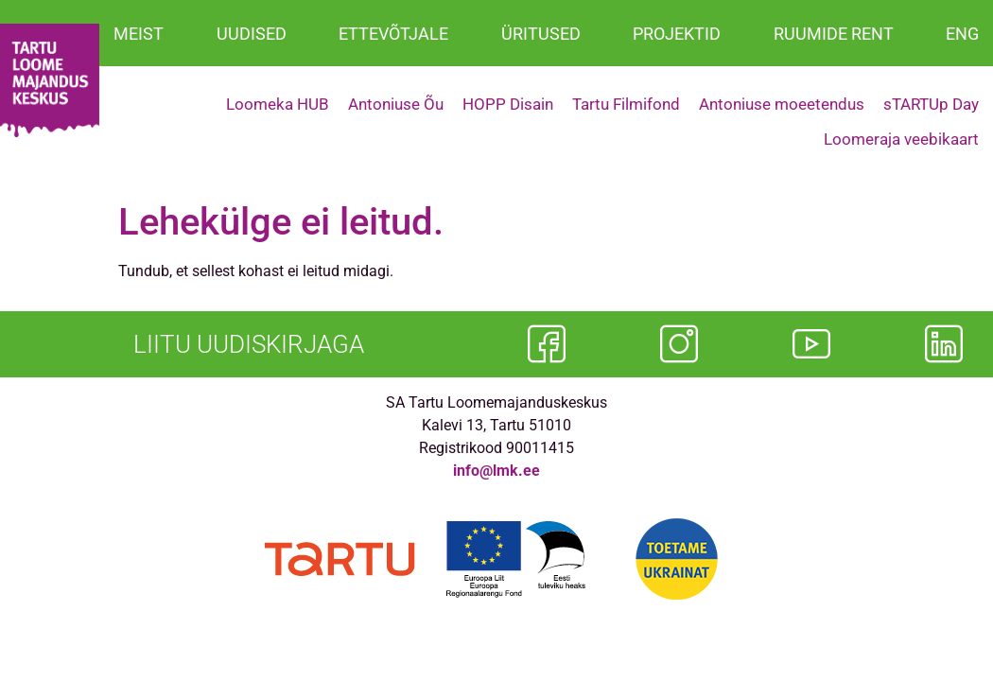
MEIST (138, 34)
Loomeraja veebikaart (901, 139)
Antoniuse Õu (396, 104)
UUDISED (252, 34)
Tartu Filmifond (626, 104)
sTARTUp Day (931, 104)
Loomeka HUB (277, 104)
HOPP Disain (507, 104)
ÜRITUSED (541, 34)
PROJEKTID (677, 34)
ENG (962, 34)
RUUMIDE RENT (834, 34)
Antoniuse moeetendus (781, 104)
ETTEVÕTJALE (393, 34)
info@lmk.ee (496, 471)
